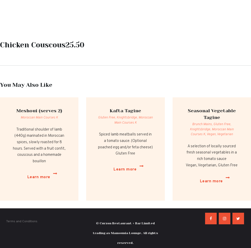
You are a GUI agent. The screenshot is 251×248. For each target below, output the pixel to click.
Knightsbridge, (128, 118)
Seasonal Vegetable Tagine (212, 114)
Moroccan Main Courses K (39, 118)
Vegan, (212, 134)
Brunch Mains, (202, 124)
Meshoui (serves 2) (39, 110)
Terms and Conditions (21, 214)
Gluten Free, (107, 118)
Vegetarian (225, 134)
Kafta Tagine (125, 110)
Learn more (35, 173)
